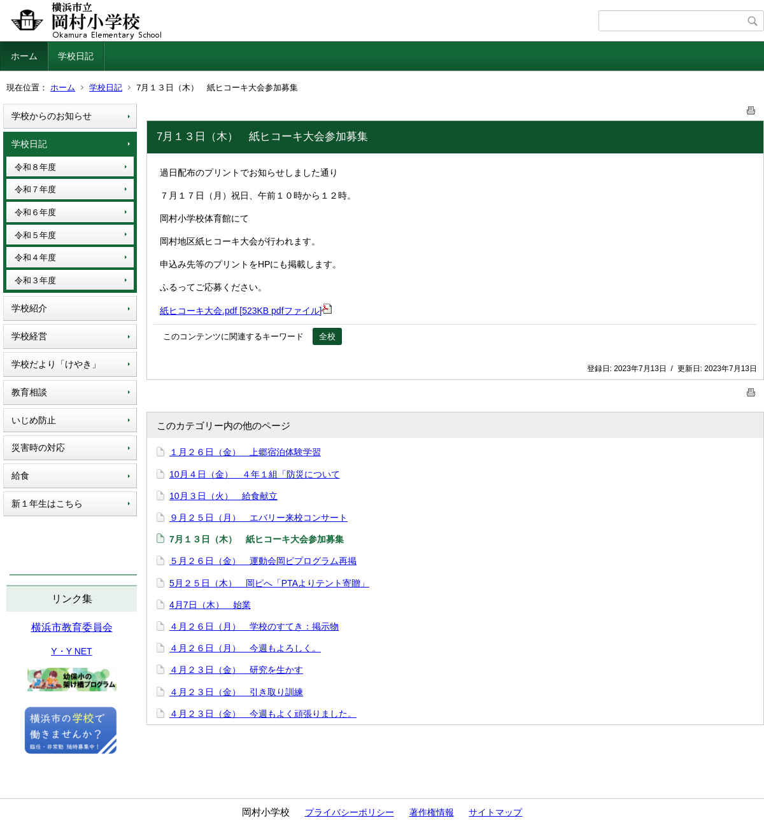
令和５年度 (35, 235)
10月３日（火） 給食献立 (223, 496)
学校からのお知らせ (51, 116)
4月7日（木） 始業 (210, 605)
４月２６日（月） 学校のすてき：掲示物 (254, 626)
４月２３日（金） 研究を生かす (236, 670)
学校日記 (76, 56)
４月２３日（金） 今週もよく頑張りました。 (263, 714)
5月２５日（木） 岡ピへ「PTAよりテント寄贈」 (269, 583)
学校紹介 (29, 308)
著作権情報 (431, 812)
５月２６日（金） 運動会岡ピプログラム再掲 (263, 561)
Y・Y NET (71, 651)
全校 (327, 336)
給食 (20, 475)
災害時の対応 (38, 447)
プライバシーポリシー (349, 812)
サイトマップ (495, 812)
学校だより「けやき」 (56, 364)
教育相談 (29, 392)
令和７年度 (35, 189)
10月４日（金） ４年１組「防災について (254, 474)
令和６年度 (35, 212)
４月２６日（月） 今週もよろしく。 (245, 648)
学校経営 (29, 336)
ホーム (24, 56)
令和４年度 (35, 257)
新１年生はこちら (47, 503)
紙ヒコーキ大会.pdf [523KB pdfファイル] (246, 311)
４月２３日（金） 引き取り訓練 (236, 692)
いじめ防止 (33, 420)
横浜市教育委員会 (72, 627)
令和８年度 (35, 167)
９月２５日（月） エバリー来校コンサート (258, 517)
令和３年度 (35, 280)
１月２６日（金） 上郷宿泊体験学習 (245, 452)
